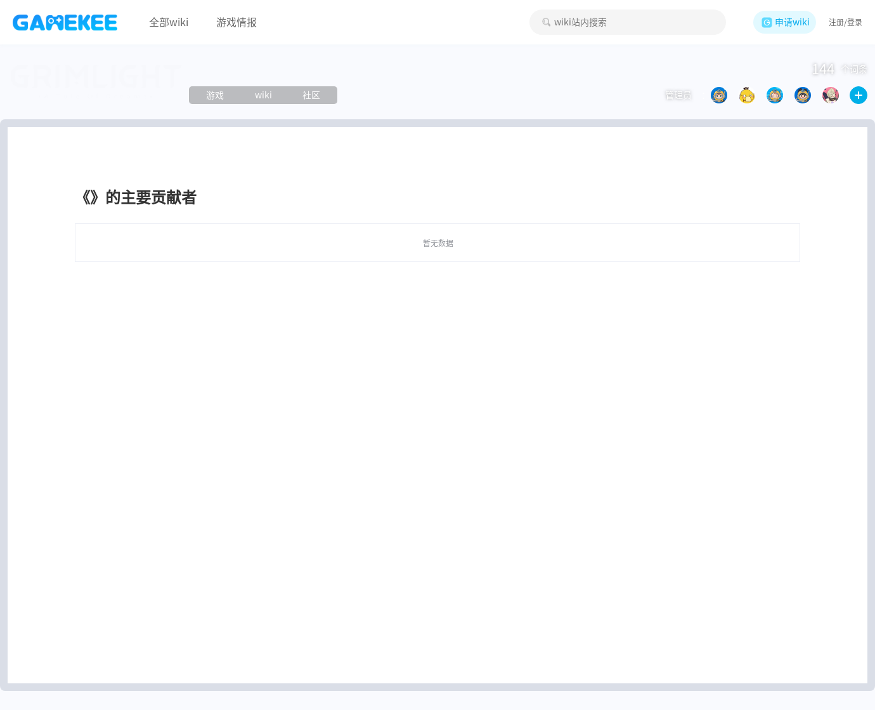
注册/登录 (845, 22)
